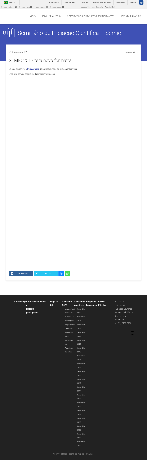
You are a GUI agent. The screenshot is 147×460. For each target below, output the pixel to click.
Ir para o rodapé (57, 7)
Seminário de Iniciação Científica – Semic (69, 33)
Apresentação (20, 301)
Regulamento (33, 69)
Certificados (69, 317)
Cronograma (70, 321)
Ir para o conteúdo (9, 7)
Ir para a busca (41, 7)
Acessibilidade (110, 7)
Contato (42, 301)
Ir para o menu (25, 7)
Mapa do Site (85, 7)
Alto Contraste (98, 7)
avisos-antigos (131, 52)
